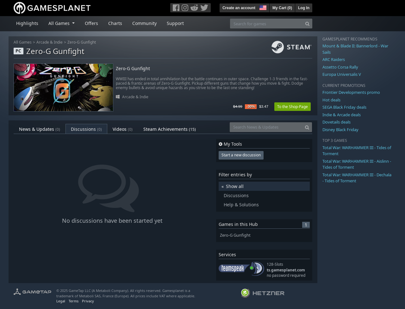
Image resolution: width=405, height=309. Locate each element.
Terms (73, 301)
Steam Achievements (169, 129)
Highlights (27, 23)
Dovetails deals (336, 122)
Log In (303, 8)
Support (175, 23)
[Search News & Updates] (266, 127)
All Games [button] (59, 23)
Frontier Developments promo (351, 92)
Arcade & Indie (49, 42)
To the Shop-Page (292, 106)
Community (144, 23)
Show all (235, 186)
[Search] (307, 23)
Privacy (88, 301)
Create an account (238, 8)
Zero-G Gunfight (81, 42)
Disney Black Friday (340, 129)
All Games (23, 42)
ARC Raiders (333, 59)
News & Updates (39, 129)
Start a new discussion (241, 155)
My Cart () (282, 8)
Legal (60, 301)
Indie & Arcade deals (341, 115)
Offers (91, 23)
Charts (115, 23)
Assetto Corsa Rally (340, 67)
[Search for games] (266, 23)
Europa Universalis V (341, 74)
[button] (262, 7)
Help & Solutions (241, 205)
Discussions (86, 129)
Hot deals (331, 100)
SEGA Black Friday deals (344, 107)
